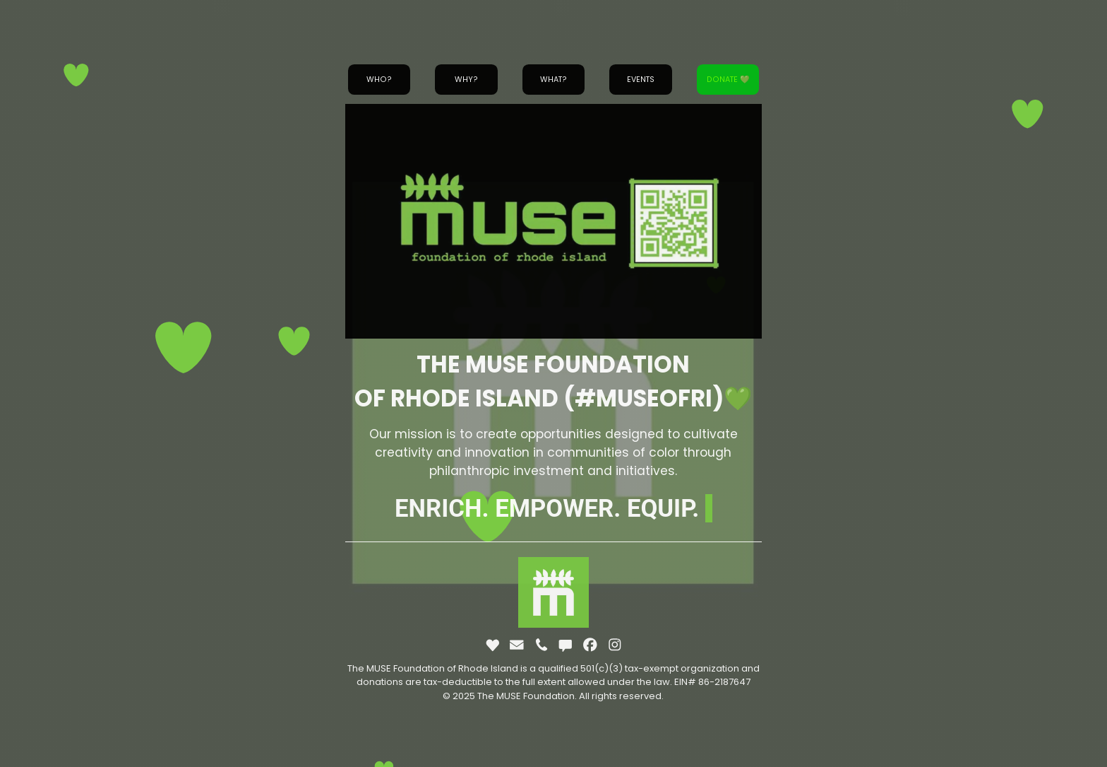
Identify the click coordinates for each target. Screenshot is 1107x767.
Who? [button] (379, 79)
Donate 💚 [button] (728, 79)
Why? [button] (466, 79)
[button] (493, 644)
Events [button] (640, 79)
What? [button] (553, 79)
